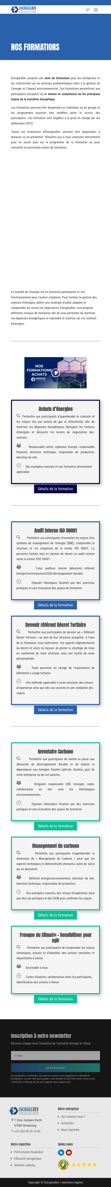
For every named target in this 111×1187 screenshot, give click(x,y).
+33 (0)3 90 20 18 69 (51, 2)
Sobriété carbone (24, 1165)
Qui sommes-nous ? (73, 1116)
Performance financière (28, 1152)
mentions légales (72, 1182)
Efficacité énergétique (27, 1158)
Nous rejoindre (70, 1130)
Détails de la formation (55, 488)
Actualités (67, 1123)
